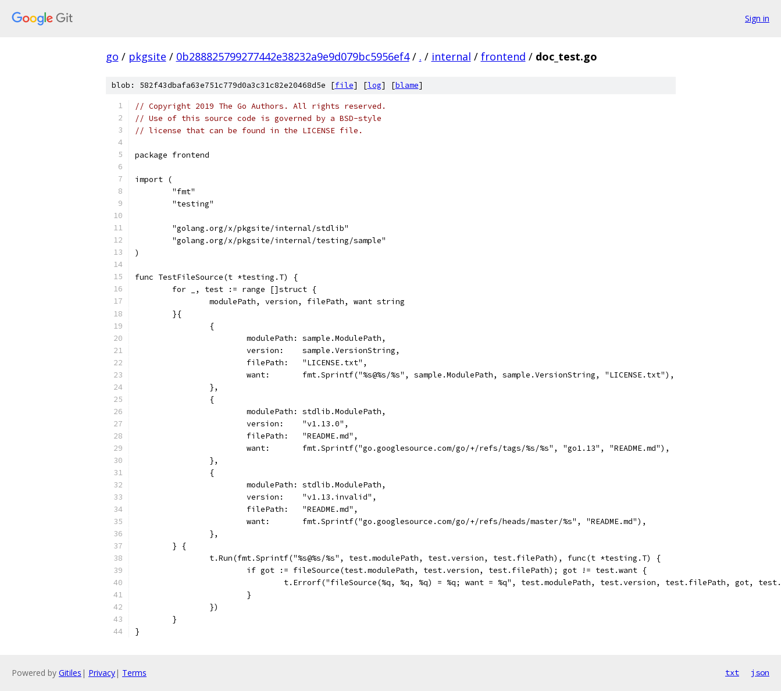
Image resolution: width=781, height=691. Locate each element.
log (374, 85)
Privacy (101, 672)
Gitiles (70, 672)
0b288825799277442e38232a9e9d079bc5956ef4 (292, 56)
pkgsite (147, 56)
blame (407, 85)
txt (732, 672)
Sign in (757, 18)
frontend (503, 56)
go (112, 56)
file (344, 85)
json (760, 672)
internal (451, 56)
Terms (134, 672)
